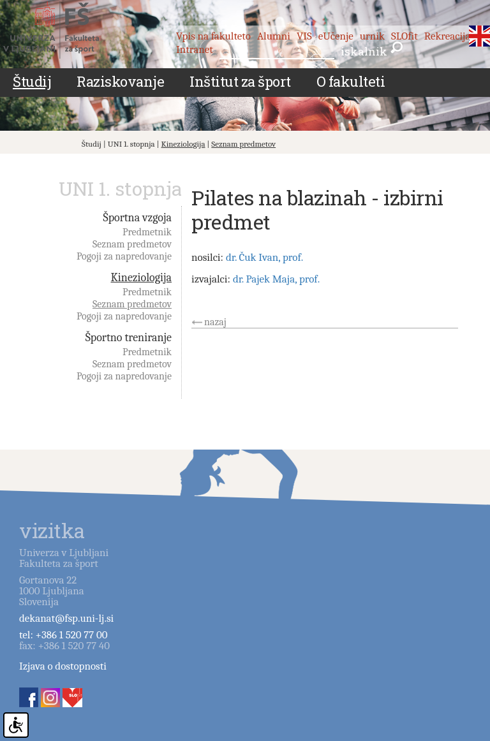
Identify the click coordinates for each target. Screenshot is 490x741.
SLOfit (404, 36)
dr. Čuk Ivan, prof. (264, 257)
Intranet (194, 49)
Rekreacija (447, 36)
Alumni (273, 36)
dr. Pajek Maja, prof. (276, 279)
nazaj (215, 322)
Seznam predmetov (243, 144)
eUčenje (335, 36)
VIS (304, 36)
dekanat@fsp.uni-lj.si (66, 618)
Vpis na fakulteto (213, 36)
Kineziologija (183, 144)
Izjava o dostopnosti (63, 666)
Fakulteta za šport (65, 30)
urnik (372, 36)
